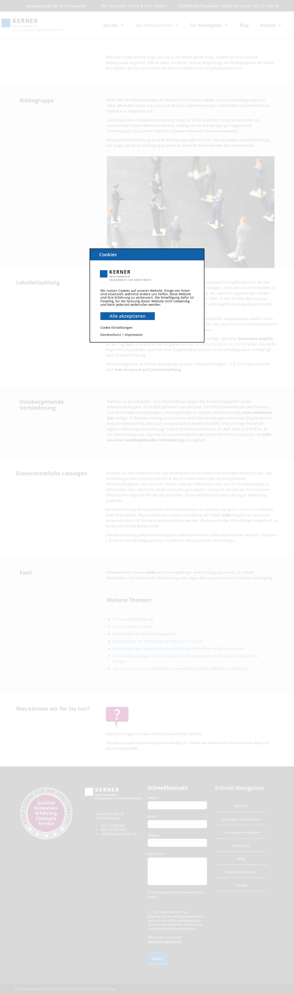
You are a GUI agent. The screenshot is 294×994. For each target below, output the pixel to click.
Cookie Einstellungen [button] (116, 327)
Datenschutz (110, 334)
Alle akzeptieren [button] (128, 316)
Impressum (134, 334)
